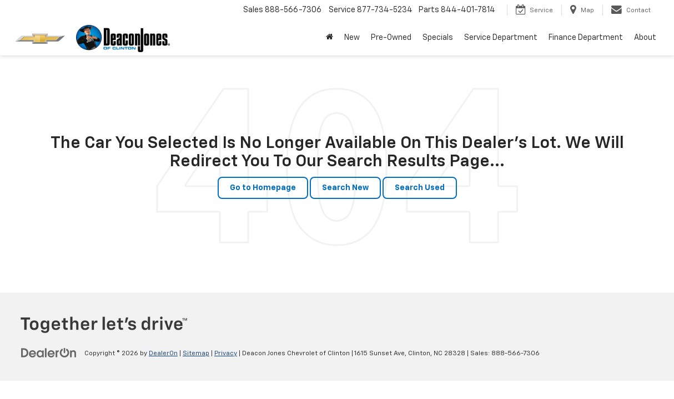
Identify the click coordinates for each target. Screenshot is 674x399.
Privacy (225, 353)
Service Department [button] (500, 38)
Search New (345, 188)
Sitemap (196, 353)
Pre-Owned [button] (391, 38)
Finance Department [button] (586, 38)
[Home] (329, 37)
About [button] (645, 38)
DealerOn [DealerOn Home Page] (163, 353)
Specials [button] (437, 38)
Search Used (420, 188)
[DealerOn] (49, 353)
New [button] (352, 38)
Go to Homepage (263, 188)
